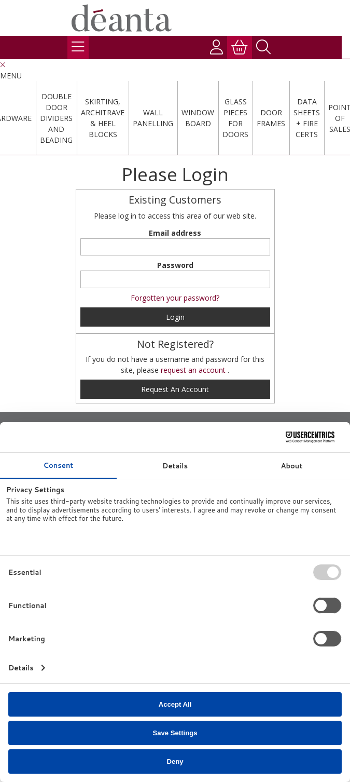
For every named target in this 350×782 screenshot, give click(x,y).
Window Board (197, 117)
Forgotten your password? (175, 298)
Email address (175, 233)
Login (175, 317)
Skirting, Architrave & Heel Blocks (102, 118)
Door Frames (271, 117)
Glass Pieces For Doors (235, 118)
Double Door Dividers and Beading (56, 118)
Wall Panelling (153, 117)
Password (175, 265)
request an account (194, 370)
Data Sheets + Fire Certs (306, 118)
